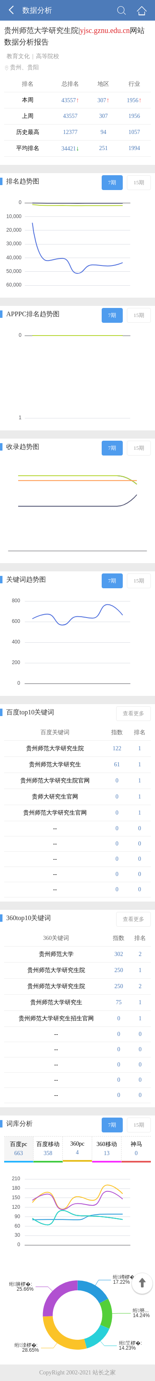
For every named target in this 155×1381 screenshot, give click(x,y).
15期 (139, 182)
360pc (77, 1148)
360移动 (106, 1149)
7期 (112, 182)
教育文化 (18, 56)
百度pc (18, 1149)
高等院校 (47, 56)
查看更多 (133, 713)
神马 (136, 1149)
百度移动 (47, 1149)
